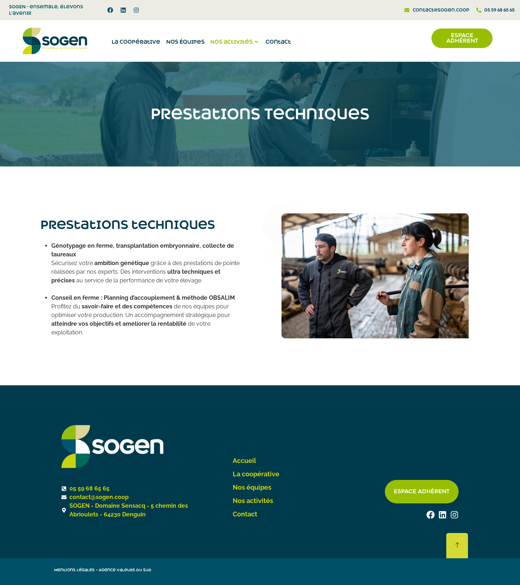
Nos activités (235, 42)
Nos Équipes (185, 42)
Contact (278, 42)
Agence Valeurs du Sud (125, 570)
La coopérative (136, 42)
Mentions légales (74, 570)
